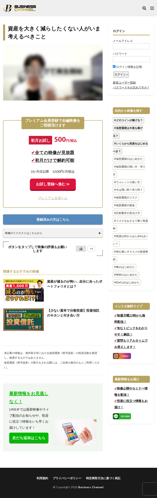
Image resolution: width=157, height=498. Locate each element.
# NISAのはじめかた (126, 274)
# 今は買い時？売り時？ (128, 189)
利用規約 (42, 478)
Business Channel (90, 487)
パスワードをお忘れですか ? (131, 87)
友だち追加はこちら (28, 438)
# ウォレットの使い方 (127, 182)
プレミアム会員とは (52, 198)
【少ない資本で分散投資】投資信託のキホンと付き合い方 (73, 312)
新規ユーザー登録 (124, 82)
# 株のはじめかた (124, 267)
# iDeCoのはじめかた (126, 282)
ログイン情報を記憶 (127, 66)
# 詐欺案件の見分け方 (127, 213)
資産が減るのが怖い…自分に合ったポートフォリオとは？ (74, 283)
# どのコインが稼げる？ (128, 120)
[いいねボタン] (81, 249)
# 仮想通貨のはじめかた (128, 159)
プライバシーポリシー (67, 478)
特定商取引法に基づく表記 (103, 478)
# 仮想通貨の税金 (124, 205)
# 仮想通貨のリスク (125, 197)
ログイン (119, 31)
